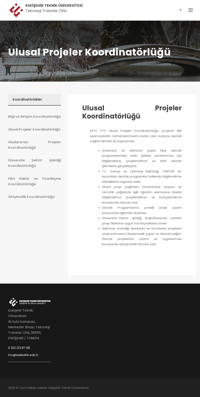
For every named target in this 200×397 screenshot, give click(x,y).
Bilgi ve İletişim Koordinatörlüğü (34, 116)
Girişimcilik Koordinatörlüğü (31, 196)
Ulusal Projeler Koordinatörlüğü (132, 112)
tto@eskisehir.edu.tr (23, 355)
